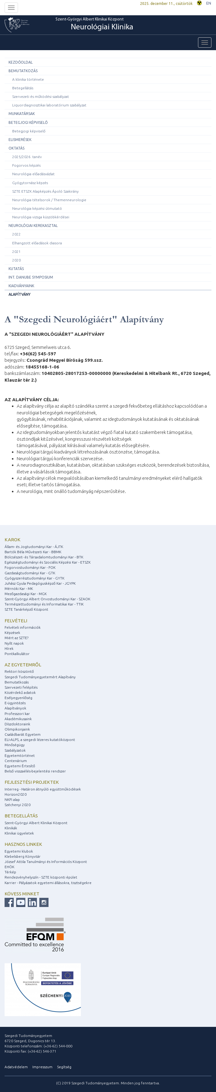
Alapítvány (20, 294)
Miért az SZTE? (16, 638)
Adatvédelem (16, 1067)
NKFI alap (12, 799)
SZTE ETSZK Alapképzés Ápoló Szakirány (45, 191)
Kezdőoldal (21, 62)
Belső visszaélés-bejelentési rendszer (35, 771)
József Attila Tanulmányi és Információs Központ (46, 862)
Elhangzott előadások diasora (37, 243)
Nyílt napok (14, 643)
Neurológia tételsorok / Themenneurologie (49, 200)
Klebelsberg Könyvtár (23, 856)
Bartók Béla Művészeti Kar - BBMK (33, 552)
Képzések (12, 633)
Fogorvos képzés (26, 165)
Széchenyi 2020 (18, 805)
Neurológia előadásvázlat (33, 174)
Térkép (10, 872)
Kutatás (16, 269)
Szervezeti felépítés (21, 687)
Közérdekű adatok (20, 692)
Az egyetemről (23, 664)
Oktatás (16, 148)
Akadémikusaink (18, 719)
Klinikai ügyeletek (19, 833)
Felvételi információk (23, 627)
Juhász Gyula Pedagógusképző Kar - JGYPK (40, 583)
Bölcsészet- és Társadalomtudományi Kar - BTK (44, 557)
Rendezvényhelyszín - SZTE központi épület (41, 877)
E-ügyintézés (15, 703)
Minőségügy (15, 745)
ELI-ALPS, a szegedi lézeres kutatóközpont (40, 740)
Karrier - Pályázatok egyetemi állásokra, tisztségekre (48, 883)
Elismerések (20, 140)
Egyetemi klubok (19, 851)
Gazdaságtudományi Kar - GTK (30, 573)
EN (208, 3)
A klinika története (28, 79)
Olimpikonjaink (17, 729)
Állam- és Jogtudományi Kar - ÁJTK (34, 547)
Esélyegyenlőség (18, 698)
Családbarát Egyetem (23, 734)
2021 (16, 252)
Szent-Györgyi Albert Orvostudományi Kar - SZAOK (47, 599)
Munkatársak (22, 114)
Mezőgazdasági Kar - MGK (26, 594)
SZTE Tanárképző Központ (26, 609)
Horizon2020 (16, 794)
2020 (16, 260)
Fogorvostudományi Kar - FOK (30, 567)
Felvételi (16, 620)
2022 (16, 234)
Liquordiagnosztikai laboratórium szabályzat (49, 105)
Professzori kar (17, 714)
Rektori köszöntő (19, 671)
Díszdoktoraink (17, 724)
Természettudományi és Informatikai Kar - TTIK (44, 604)
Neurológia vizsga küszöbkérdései (40, 217)
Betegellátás (22, 88)
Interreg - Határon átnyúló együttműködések (43, 789)
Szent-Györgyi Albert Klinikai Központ (94, 24)
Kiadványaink (21, 286)
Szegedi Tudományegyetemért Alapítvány (40, 677)
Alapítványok (15, 708)
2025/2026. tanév (27, 157)
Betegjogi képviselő (28, 122)
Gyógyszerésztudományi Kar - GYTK (34, 578)
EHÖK (9, 867)
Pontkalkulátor (17, 654)
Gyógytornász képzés (30, 183)
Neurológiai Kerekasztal (33, 226)
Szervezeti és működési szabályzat (40, 96)
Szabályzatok (15, 750)
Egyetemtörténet (20, 755)
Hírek (9, 648)
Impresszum (42, 1067)
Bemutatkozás (23, 71)
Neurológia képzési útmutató (37, 208)
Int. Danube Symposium (31, 277)
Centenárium (16, 761)
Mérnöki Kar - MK (19, 588)
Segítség (64, 1067)
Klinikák (11, 828)
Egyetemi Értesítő (20, 766)
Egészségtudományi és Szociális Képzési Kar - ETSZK (48, 562)
